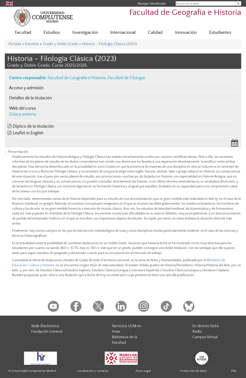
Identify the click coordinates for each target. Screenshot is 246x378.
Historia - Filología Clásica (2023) (109, 44)
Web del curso (22, 108)
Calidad (155, 32)
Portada (14, 44)
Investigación (85, 32)
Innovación (186, 32)
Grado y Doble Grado (60, 44)
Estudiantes (220, 32)
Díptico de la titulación (33, 126)
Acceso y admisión (26, 88)
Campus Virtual (205, 337)
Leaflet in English (28, 133)
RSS (233, 370)
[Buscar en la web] (238, 3)
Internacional (123, 32)
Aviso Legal (143, 370)
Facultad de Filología (126, 78)
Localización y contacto (92, 370)
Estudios (51, 32)
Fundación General (46, 331)
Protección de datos (193, 370)
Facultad (23, 32)
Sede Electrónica (45, 326)
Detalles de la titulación (30, 98)
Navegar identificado (152, 3)
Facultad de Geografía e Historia (185, 12)
